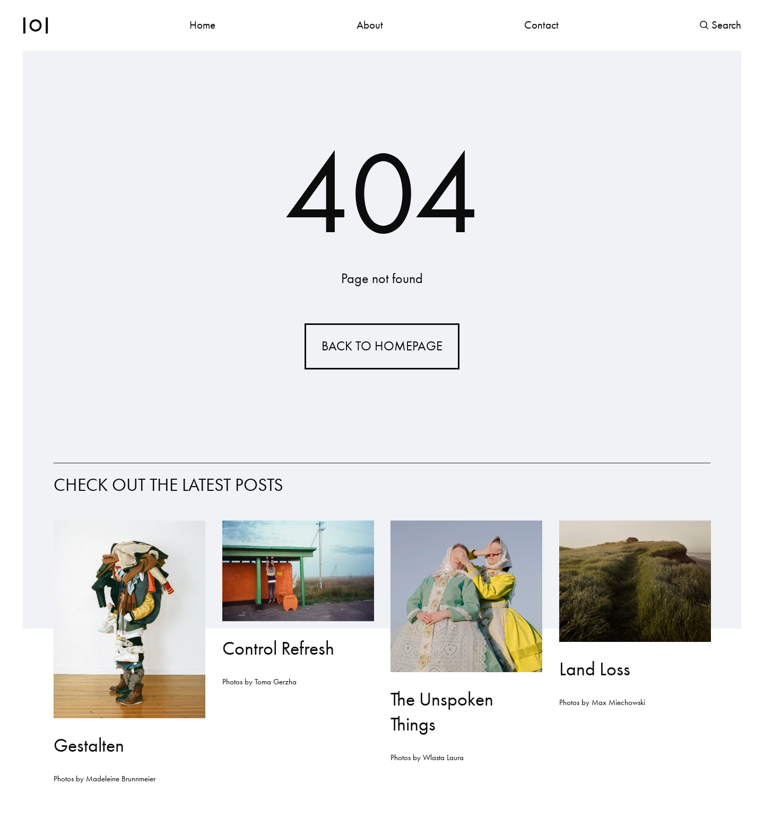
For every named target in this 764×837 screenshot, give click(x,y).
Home (202, 25)
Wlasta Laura (443, 758)
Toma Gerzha (275, 682)
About (370, 25)
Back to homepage (382, 346)
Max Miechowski (618, 703)
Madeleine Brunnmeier (120, 779)
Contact (541, 25)
